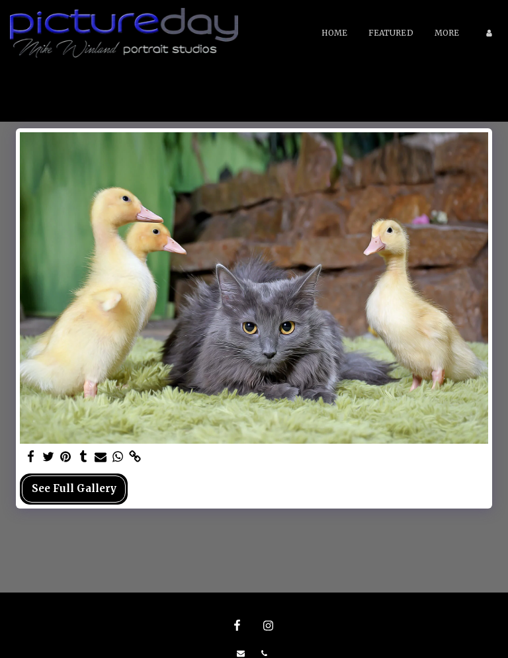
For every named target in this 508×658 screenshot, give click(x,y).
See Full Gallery (74, 488)
